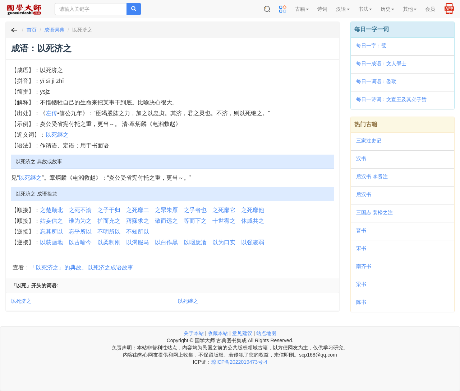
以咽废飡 (195, 242)
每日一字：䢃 (371, 45)
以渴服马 (137, 242)
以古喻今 (80, 242)
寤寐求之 (137, 221)
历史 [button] (387, 9)
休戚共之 (252, 221)
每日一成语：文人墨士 (381, 63)
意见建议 (242, 333)
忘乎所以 (80, 232)
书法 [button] (365, 9)
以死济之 (21, 301)
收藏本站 (218, 333)
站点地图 (266, 333)
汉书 (361, 158)
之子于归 (108, 210)
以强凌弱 (252, 242)
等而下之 (195, 221)
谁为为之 (80, 221)
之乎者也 (195, 210)
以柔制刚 (108, 242)
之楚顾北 (51, 210)
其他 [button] (410, 9)
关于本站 (194, 333)
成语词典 (54, 30)
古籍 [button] (302, 9)
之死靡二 (137, 210)
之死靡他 (252, 210)
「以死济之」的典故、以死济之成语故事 (81, 267)
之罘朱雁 (166, 210)
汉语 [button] (343, 9)
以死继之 (57, 135)
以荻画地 (51, 242)
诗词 (322, 9)
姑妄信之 (51, 221)
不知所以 (137, 232)
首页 (32, 30)
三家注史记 (368, 140)
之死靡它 (223, 210)
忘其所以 (51, 232)
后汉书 (363, 194)
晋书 (361, 230)
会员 (430, 9)
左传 (51, 113)
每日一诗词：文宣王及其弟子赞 (391, 99)
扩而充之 (108, 221)
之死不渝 (80, 210)
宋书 (361, 248)
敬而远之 (166, 221)
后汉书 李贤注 (372, 176)
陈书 (361, 302)
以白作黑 (166, 242)
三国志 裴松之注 (374, 212)
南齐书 (363, 266)
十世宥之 (223, 221)
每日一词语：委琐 (376, 81)
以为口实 (223, 242)
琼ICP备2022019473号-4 (239, 362)
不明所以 (108, 232)
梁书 (361, 284)
